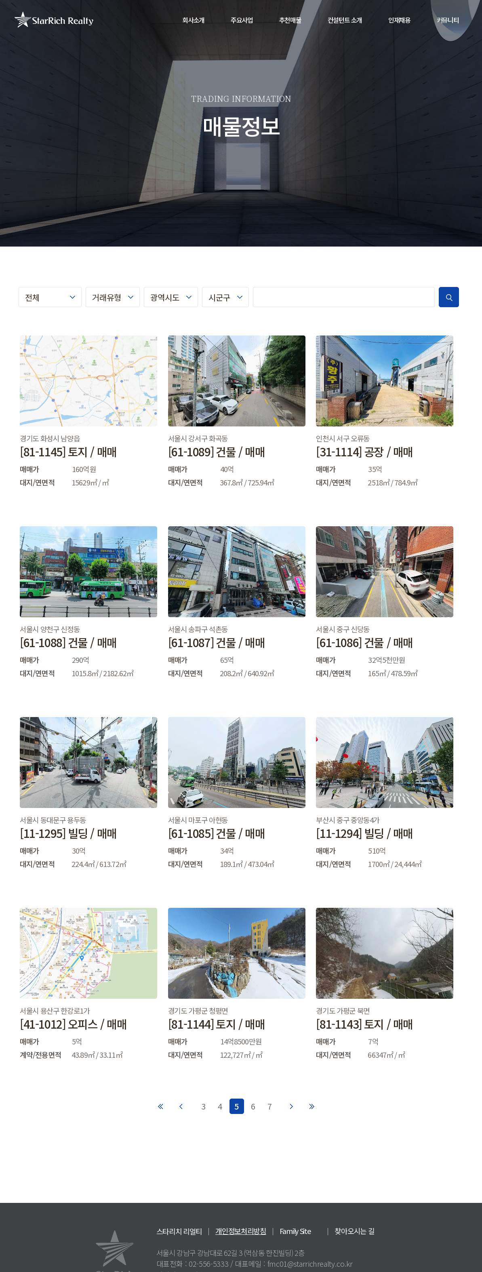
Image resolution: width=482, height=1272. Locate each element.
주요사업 (242, 20)
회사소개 (193, 20)
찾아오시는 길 (354, 1231)
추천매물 (290, 20)
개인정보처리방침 (240, 1231)
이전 (182, 1103)
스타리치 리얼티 (179, 1231)
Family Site (295, 1231)
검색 (449, 297)
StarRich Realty (54, 19)
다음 (291, 1103)
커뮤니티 (448, 20)
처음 (161, 1103)
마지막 (312, 1106)
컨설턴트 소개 (345, 20)
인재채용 (399, 20)
